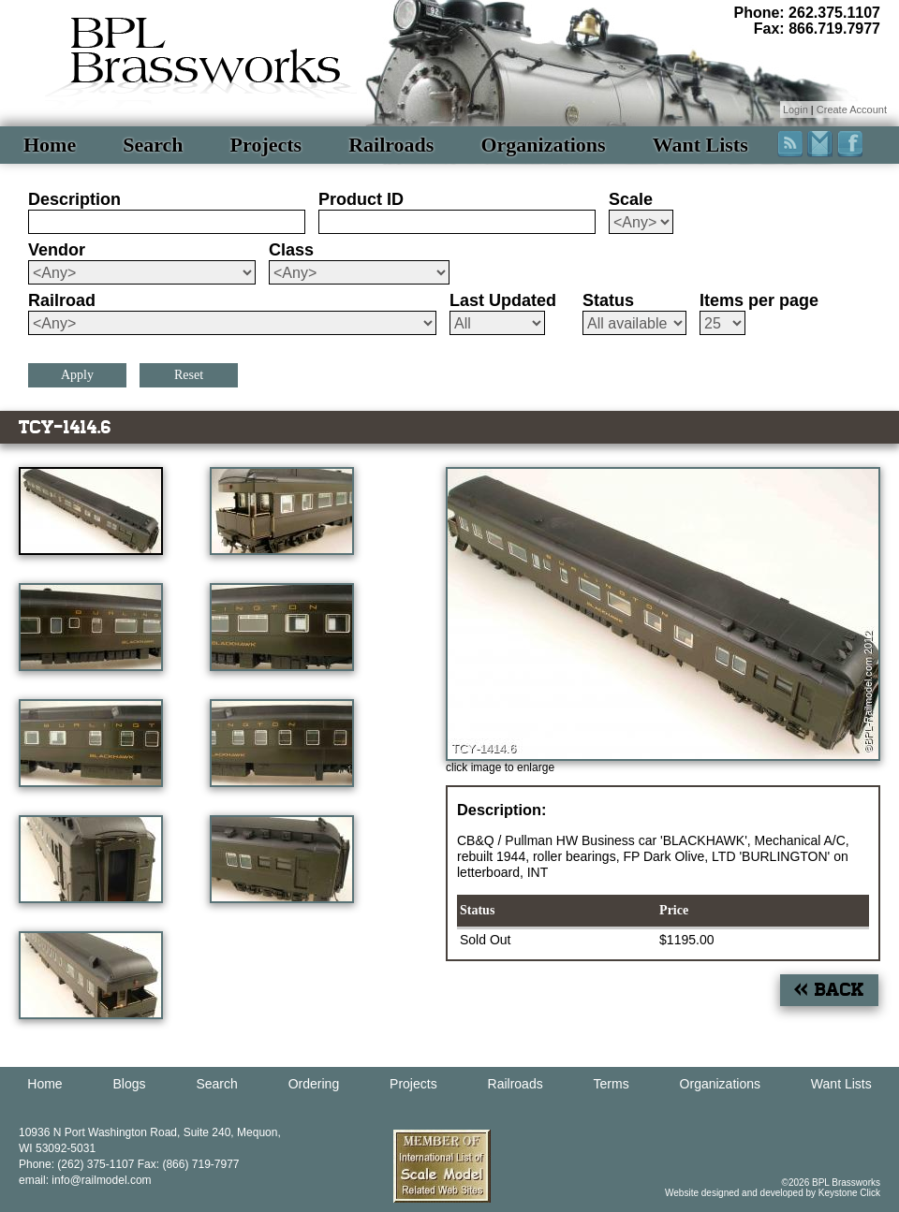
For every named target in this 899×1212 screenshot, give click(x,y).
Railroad (62, 300)
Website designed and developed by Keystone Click (772, 1193)
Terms (611, 1083)
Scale (631, 199)
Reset (188, 375)
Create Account (852, 109)
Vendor (56, 250)
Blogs (129, 1083)
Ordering (313, 1083)
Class (291, 250)
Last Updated (503, 300)
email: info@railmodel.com (85, 1180)
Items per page (759, 300)
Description (74, 199)
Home (49, 144)
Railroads (391, 144)
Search (153, 144)
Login (795, 109)
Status (608, 300)
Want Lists (700, 144)
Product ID (361, 199)
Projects (266, 144)
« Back (829, 989)
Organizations (542, 144)
